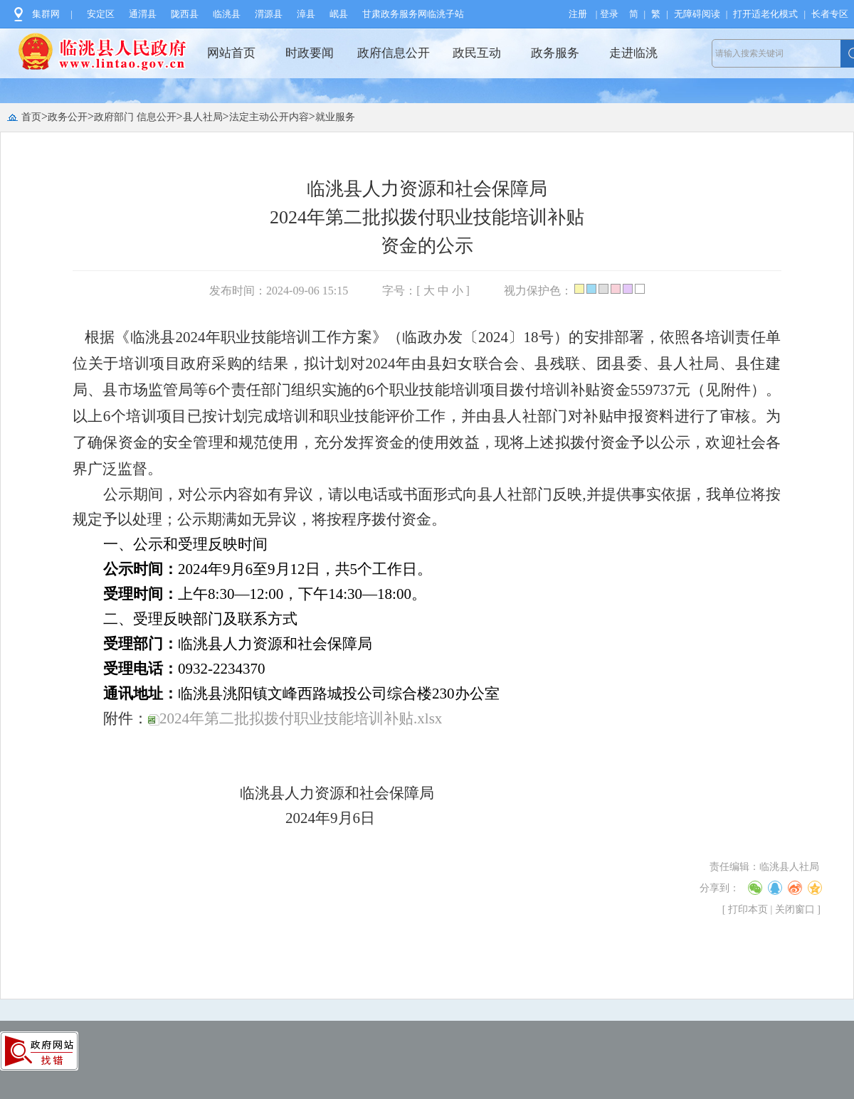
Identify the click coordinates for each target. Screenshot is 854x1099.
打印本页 (748, 909)
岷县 (339, 14)
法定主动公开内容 (269, 117)
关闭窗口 (795, 909)
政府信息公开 (393, 53)
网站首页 (231, 53)
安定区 (101, 14)
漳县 (306, 14)
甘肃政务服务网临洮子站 (413, 14)
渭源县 (269, 14)
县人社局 (203, 117)
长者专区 (829, 14)
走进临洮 (633, 53)
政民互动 (477, 53)
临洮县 (227, 14)
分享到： (719, 888)
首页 (31, 117)
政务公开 (68, 117)
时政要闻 (309, 53)
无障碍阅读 (697, 14)
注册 (578, 14)
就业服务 (335, 117)
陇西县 (185, 14)
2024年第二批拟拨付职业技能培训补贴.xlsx (295, 718)
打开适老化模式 (765, 14)
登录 (609, 14)
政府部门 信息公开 (135, 117)
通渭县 (143, 14)
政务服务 (555, 53)
